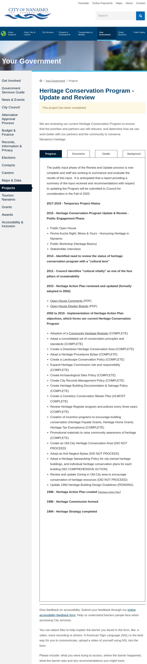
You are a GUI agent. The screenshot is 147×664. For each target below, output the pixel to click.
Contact (140, 3)
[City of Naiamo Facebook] (3, 634)
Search (140, 15)
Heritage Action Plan (109, 491)
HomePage (41, 80)
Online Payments (102, 3)
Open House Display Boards (69, 305)
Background (134, 153)
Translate (83, 3)
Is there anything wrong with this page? (67, 598)
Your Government (31, 61)
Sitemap (104, 649)
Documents (78, 153)
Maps (119, 3)
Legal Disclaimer (108, 646)
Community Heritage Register (88, 332)
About (129, 3)
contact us (68, 651)
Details (106, 153)
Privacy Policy (125, 646)
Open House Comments (66, 299)
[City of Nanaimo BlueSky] (26, 634)
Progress (50, 153)
